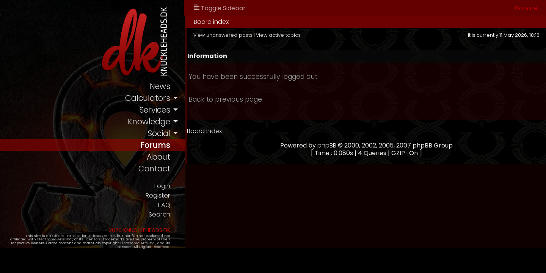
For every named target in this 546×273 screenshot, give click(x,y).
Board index (215, 21)
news (164, 86)
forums (159, 145)
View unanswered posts (227, 35)
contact (158, 168)
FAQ (168, 205)
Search (163, 214)
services (158, 109)
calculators (151, 98)
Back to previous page (229, 99)
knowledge (153, 121)
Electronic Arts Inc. (38, 239)
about (162, 157)
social (163, 133)
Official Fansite (53, 236)
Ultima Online (88, 236)
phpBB (329, 145)
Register (161, 195)
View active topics (282, 35)
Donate (526, 8)
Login (166, 186)
